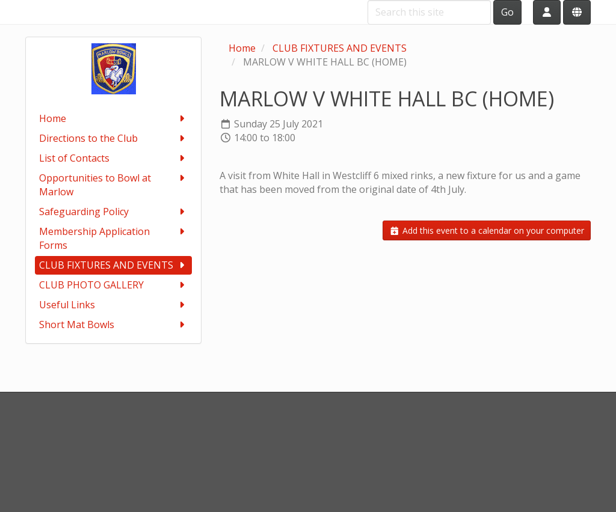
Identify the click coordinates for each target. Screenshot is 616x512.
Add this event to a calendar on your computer (486, 230)
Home (113, 119)
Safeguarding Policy (113, 212)
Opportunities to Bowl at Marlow (113, 184)
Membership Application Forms (113, 238)
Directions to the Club (113, 138)
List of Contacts (113, 158)
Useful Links (113, 305)
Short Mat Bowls (113, 325)
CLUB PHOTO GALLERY (113, 285)
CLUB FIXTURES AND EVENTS (113, 265)
